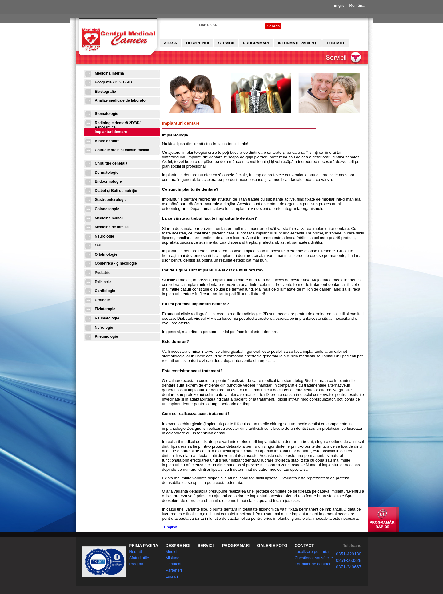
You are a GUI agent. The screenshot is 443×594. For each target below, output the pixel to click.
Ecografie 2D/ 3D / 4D (113, 82)
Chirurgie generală (111, 163)
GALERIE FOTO (272, 545)
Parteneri (174, 570)
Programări (256, 43)
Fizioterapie (105, 309)
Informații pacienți (297, 43)
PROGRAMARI (236, 545)
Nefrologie (104, 327)
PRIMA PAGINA (143, 545)
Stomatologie (106, 114)
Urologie (102, 300)
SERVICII (206, 545)
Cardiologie (105, 291)
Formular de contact (312, 564)
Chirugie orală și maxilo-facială (122, 150)
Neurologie (104, 236)
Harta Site (208, 25)
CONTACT (304, 545)
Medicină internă (109, 73)
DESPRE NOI (178, 545)
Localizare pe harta (312, 551)
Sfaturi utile (139, 557)
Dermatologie (106, 172)
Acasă (170, 43)
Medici (171, 551)
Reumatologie (107, 318)
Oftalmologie (106, 254)
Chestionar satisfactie (314, 557)
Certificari (174, 564)
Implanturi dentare (111, 132)
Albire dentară (107, 141)
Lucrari (172, 576)
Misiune (172, 557)
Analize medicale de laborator (121, 100)
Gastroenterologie (110, 199)
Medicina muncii (109, 218)
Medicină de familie (112, 227)
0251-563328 (348, 560)
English (340, 5)
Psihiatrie (103, 282)
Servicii (226, 43)
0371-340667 (348, 566)
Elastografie (105, 91)
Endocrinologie (108, 181)
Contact (336, 43)
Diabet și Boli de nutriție (116, 191)
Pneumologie (106, 336)
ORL (98, 245)
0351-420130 (348, 553)
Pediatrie (102, 273)
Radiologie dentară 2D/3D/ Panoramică (118, 125)
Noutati (135, 551)
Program (137, 564)
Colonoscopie (107, 209)
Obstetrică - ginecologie (116, 263)
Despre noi (197, 43)
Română (356, 5)
